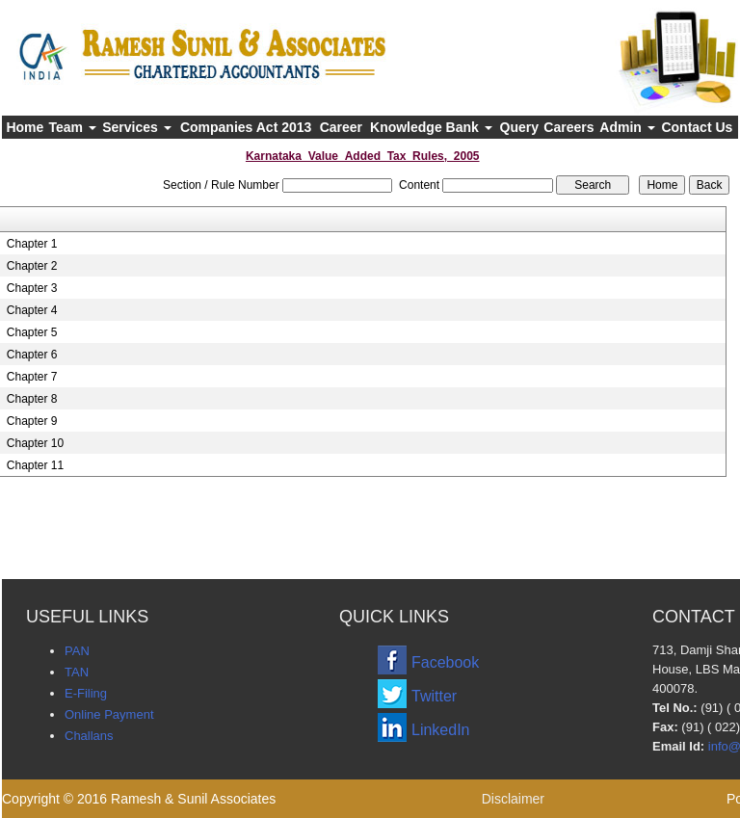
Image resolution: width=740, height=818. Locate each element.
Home (24, 127)
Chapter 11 (35, 465)
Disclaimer (513, 798)
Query (519, 127)
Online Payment (109, 714)
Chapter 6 (32, 354)
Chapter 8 (32, 399)
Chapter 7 (32, 376)
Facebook (445, 662)
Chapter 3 (32, 288)
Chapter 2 (32, 266)
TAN (77, 672)
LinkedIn (440, 730)
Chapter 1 (32, 244)
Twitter (434, 696)
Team (71, 127)
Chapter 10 (35, 443)
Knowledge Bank (431, 127)
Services (137, 127)
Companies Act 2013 (245, 127)
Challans (89, 735)
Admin (626, 127)
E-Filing (86, 693)
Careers (568, 127)
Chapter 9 (32, 421)
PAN (77, 651)
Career (341, 127)
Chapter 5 (32, 332)
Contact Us (696, 127)
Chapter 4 (32, 310)
